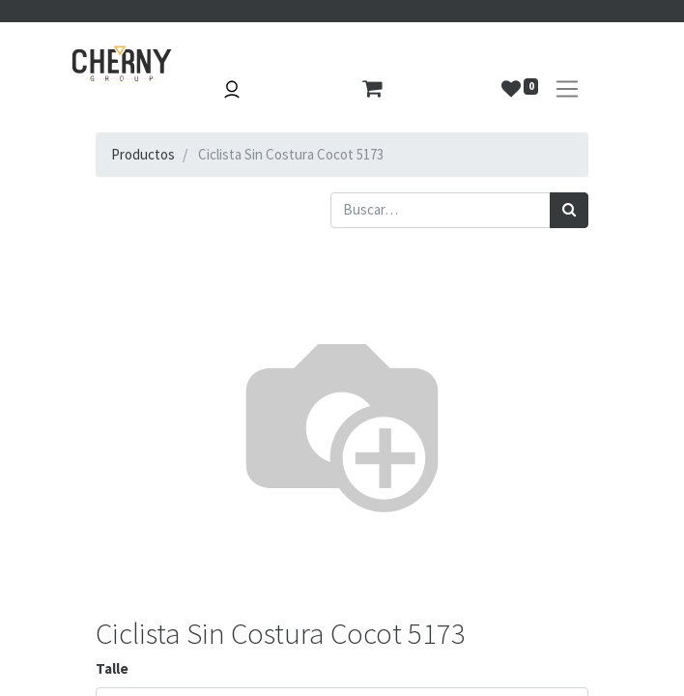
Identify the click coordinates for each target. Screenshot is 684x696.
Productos (143, 154)
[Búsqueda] (569, 210)
